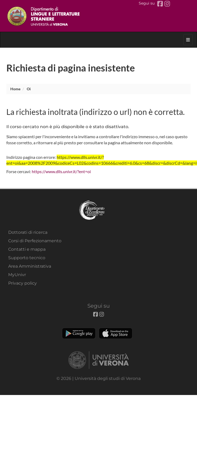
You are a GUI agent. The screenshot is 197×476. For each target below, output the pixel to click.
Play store (78, 333)
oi (29, 89)
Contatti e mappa (27, 249)
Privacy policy (22, 283)
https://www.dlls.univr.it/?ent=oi (61, 171)
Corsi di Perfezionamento (34, 240)
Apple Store (115, 333)
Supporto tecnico (26, 257)
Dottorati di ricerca (27, 232)
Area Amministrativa (29, 266)
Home (15, 89)
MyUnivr (17, 274)
